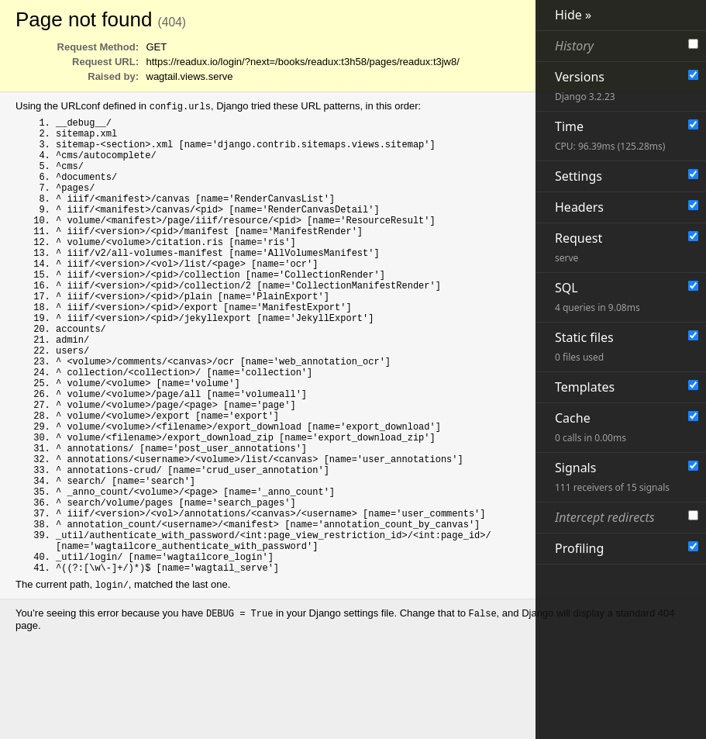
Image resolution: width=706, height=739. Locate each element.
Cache (590, 426)
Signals (612, 476)
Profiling (579, 548)
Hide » (573, 14)
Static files (584, 346)
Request (578, 247)
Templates (585, 386)
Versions (585, 85)
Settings (578, 176)
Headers (579, 207)
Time (610, 135)
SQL (597, 296)
